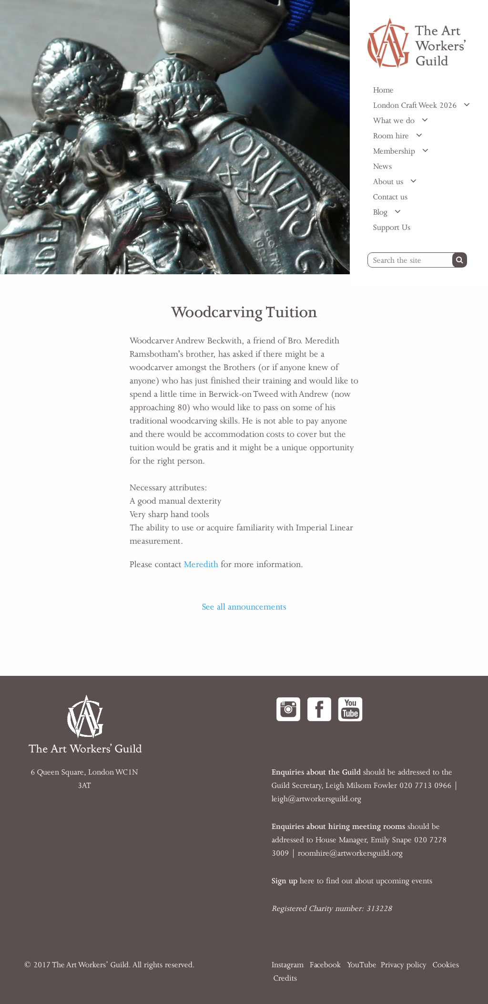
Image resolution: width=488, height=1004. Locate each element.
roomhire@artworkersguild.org (350, 853)
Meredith (201, 564)
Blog (381, 212)
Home (383, 90)
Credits (285, 978)
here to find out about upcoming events (352, 881)
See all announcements (244, 606)
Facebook (325, 965)
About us (389, 181)
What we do (395, 120)
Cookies (446, 965)
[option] (175, 137)
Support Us (391, 227)
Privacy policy (404, 965)
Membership (395, 151)
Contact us (390, 197)
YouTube (361, 965)
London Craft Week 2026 (416, 105)
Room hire (392, 136)
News (382, 166)
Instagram (288, 965)
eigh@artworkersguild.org (317, 799)
